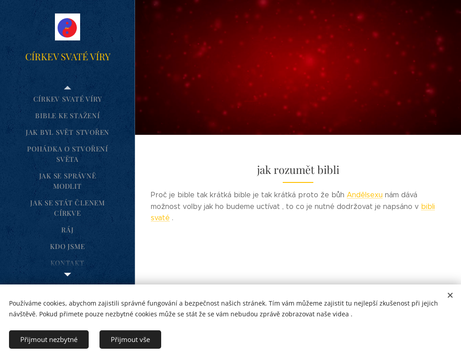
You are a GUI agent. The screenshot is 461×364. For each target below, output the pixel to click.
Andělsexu (365, 195)
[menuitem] (67, 99)
